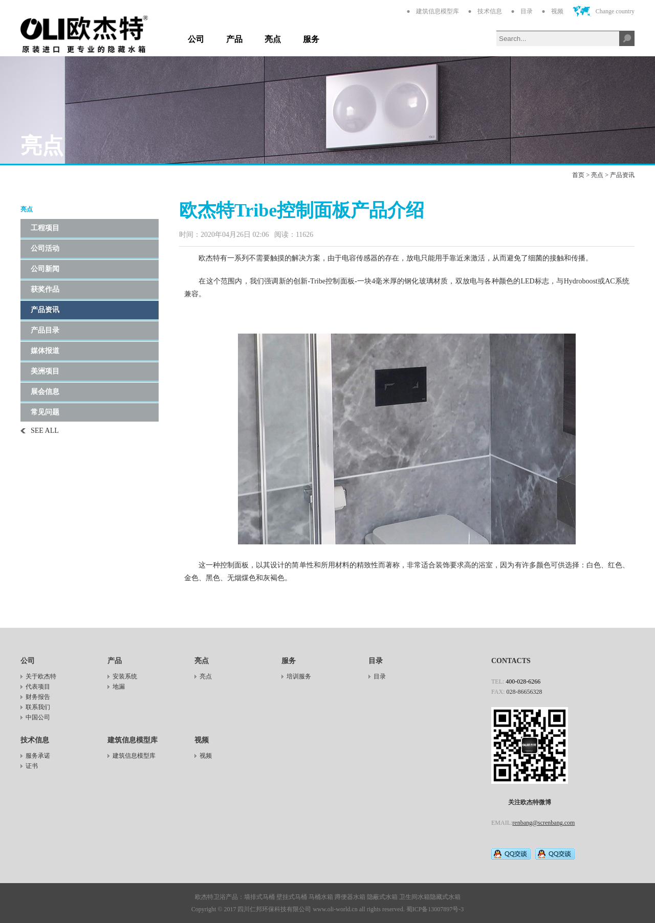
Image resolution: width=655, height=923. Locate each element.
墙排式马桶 (259, 896)
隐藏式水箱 (445, 896)
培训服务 (299, 676)
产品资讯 (622, 175)
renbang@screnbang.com (543, 822)
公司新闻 (45, 269)
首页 (578, 175)
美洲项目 (45, 371)
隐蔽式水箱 (382, 896)
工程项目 (45, 228)
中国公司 (38, 717)
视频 (557, 11)
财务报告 (38, 696)
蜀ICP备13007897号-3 (435, 909)
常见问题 (45, 412)
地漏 (119, 686)
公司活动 (45, 248)
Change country (615, 11)
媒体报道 (45, 351)
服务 (311, 39)
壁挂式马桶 (291, 896)
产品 (234, 39)
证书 (32, 766)
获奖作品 (45, 289)
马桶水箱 (321, 896)
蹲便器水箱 (350, 896)
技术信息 (489, 11)
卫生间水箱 (414, 896)
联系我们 (38, 707)
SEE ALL (45, 430)
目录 (526, 11)
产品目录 (45, 330)
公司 (196, 39)
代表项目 (38, 686)
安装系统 (125, 676)
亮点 (273, 39)
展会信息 (45, 391)
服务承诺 (38, 755)
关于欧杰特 (41, 676)
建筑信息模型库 (437, 11)
